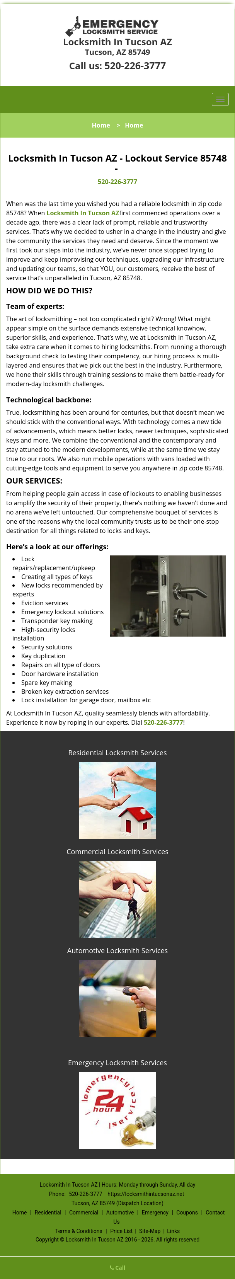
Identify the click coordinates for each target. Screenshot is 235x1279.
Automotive (120, 1212)
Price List (121, 1231)
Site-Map (149, 1231)
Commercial (83, 1212)
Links (173, 1231)
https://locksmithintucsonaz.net (145, 1194)
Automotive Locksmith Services (117, 950)
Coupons (187, 1212)
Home (101, 125)
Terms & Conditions (78, 1231)
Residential (48, 1212)
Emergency (155, 1212)
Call (118, 1267)
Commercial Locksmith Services (117, 851)
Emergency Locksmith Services (117, 1062)
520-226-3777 (135, 65)
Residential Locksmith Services (117, 752)
